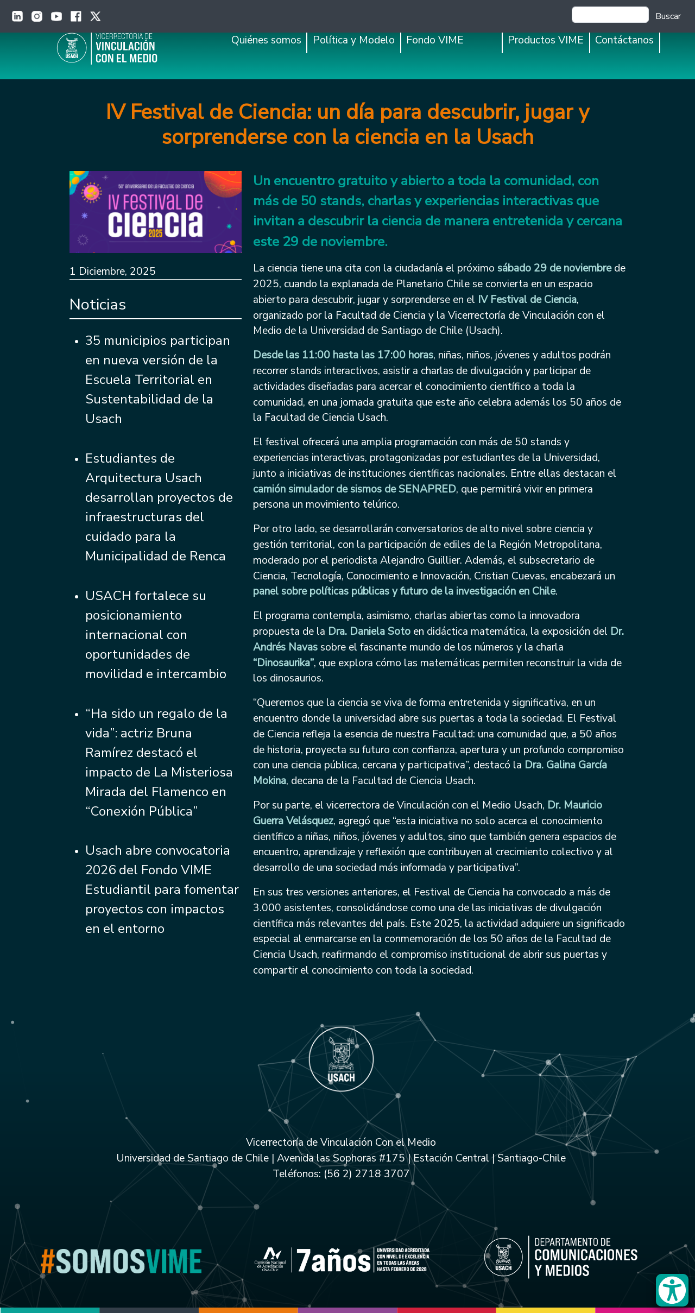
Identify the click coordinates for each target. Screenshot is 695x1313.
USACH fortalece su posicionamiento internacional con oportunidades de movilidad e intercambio (155, 635)
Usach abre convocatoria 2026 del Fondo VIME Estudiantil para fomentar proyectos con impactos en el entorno (162, 889)
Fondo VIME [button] (435, 40)
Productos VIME (546, 40)
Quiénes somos (266, 40)
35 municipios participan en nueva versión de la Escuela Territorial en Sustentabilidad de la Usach (157, 379)
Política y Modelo (354, 40)
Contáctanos (624, 40)
